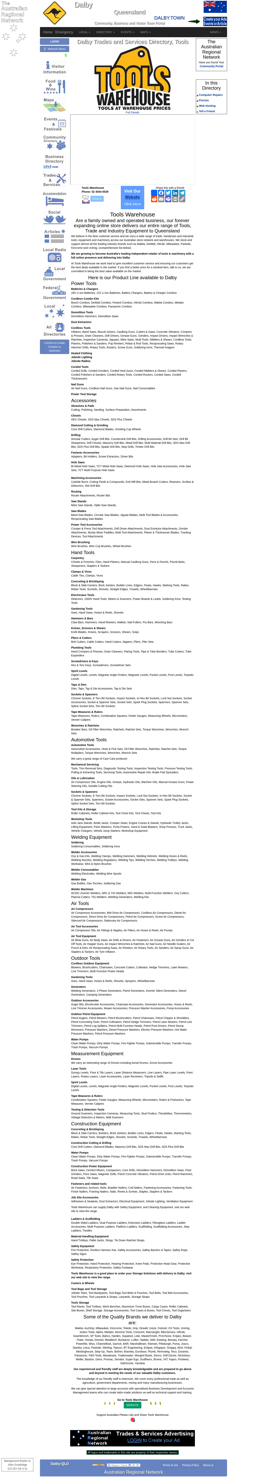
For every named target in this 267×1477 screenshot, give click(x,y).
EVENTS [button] (127, 32)
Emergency (64, 32)
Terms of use (170, 1465)
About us (208, 1465)
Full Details (132, 112)
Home (47, 32)
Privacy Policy (190, 1465)
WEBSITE (132, 1405)
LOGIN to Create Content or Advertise (54, 346)
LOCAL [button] (84, 32)
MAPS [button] (145, 32)
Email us (97, 198)
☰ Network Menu (54, 48)
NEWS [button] (215, 32)
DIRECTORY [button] (105, 32)
